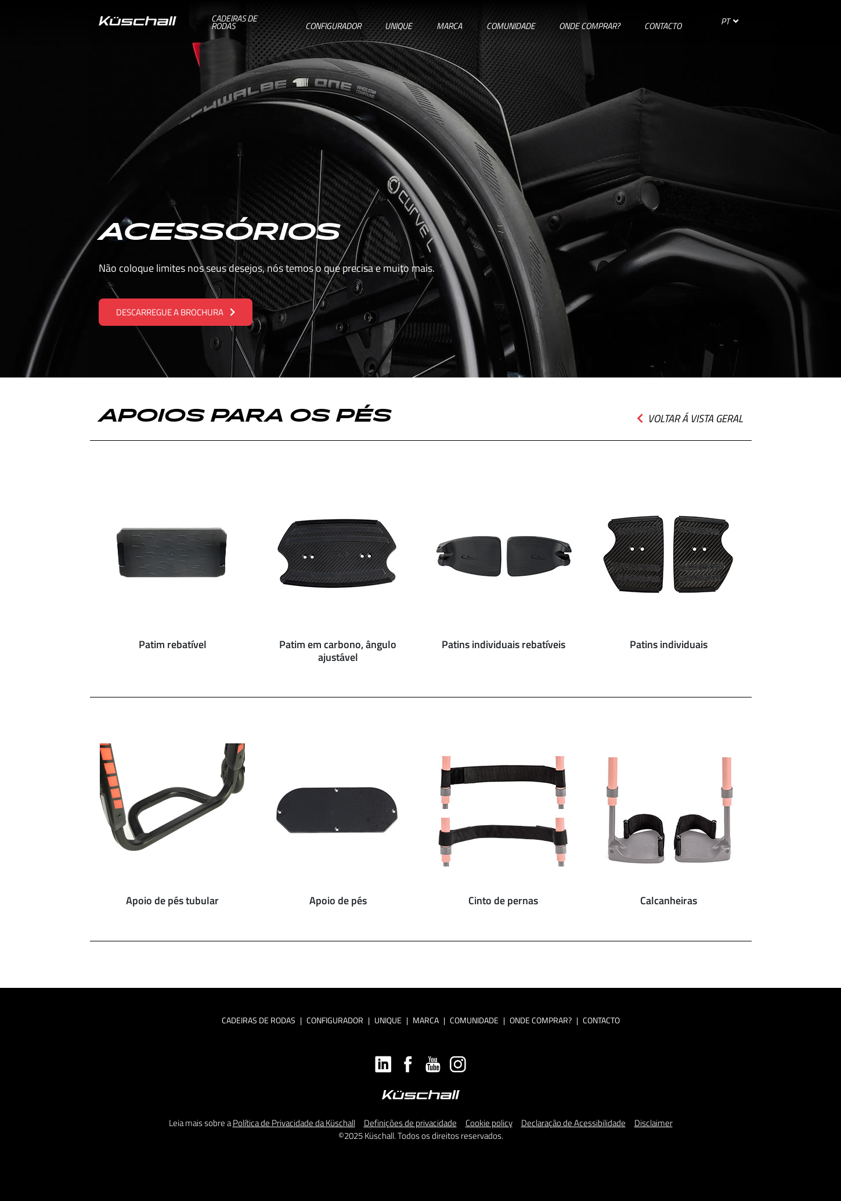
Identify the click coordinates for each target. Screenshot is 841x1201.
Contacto (601, 1020)
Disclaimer (653, 1123)
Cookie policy (488, 1123)
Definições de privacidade (410, 1123)
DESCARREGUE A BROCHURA (175, 312)
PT (729, 21)
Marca (426, 1020)
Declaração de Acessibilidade (573, 1123)
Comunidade (474, 1020)
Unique (388, 1020)
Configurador (334, 1020)
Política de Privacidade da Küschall (294, 1123)
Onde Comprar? (541, 1020)
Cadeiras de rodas (258, 1020)
